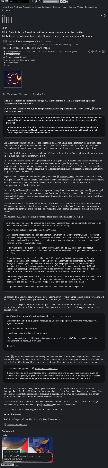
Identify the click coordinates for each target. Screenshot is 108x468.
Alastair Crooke (12, 63)
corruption (60, 51)
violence (68, 51)
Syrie (27, 60)
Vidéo (12, 346)
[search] (19, 1)
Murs (4, 28)
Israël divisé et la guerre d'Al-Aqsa (26, 47)
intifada (52, 51)
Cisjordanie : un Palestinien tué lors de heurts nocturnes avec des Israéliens (44, 32)
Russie (32, 60)
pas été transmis (31, 180)
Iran (17, 60)
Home (4, 7)
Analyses (18, 7)
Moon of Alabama (13, 54)
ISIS (7, 65)
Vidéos (80, 7)
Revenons (11, 217)
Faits (10, 7)
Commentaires (90, 7)
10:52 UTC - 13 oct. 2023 (46, 368)
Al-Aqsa (9, 57)
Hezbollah (23, 57)
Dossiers (56, 7)
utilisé (17, 356)
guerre (74, 51)
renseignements (67, 176)
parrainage (97, 190)
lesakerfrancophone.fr (27, 41)
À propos (6, 10)
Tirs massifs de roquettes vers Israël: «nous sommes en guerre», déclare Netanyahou (49, 36)
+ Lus (63, 7)
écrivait (98, 108)
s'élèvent (20, 190)
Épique (38, 7)
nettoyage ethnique (13, 51)
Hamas (16, 57)
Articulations (28, 7)
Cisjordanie (10, 60)
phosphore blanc (28, 51)
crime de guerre (42, 51)
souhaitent (48, 404)
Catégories (46, 7)
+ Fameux (71, 7)
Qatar (22, 60)
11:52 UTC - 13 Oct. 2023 (60, 316)
